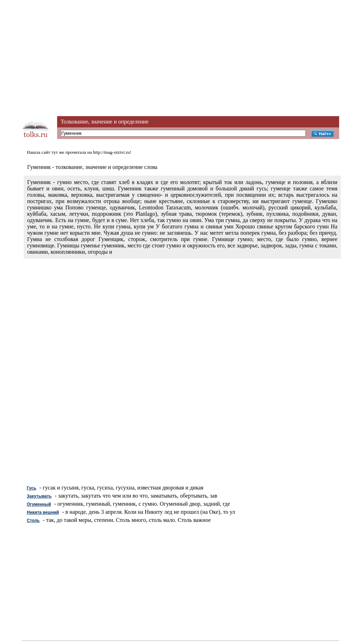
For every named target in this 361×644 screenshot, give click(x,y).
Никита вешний (43, 512)
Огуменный (39, 504)
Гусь (31, 488)
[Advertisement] (180, 49)
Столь (33, 520)
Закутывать (39, 496)
